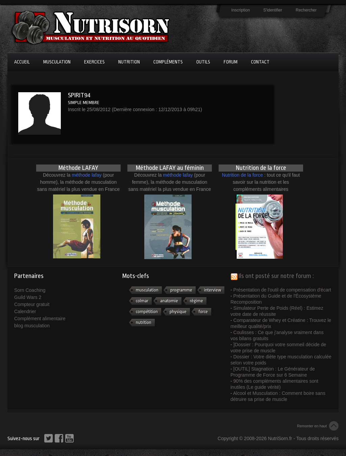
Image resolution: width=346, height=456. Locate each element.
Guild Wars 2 (27, 297)
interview (212, 290)
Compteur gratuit (31, 304)
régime (196, 300)
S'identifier (272, 10)
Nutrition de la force (242, 175)
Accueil (22, 62)
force (203, 311)
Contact (260, 62)
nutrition (143, 322)
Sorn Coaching (30, 290)
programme (181, 290)
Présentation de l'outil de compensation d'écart (282, 290)
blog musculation (32, 325)
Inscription (240, 10)
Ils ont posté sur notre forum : (276, 276)
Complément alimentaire (40, 318)
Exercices (94, 62)
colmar (142, 300)
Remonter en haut (312, 426)
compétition (147, 311)
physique (178, 311)
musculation (147, 290)
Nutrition (129, 62)
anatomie (169, 300)
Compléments (168, 62)
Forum (231, 62)
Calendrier (25, 311)
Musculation (57, 62)
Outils (203, 62)
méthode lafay (87, 175)
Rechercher (306, 10)
